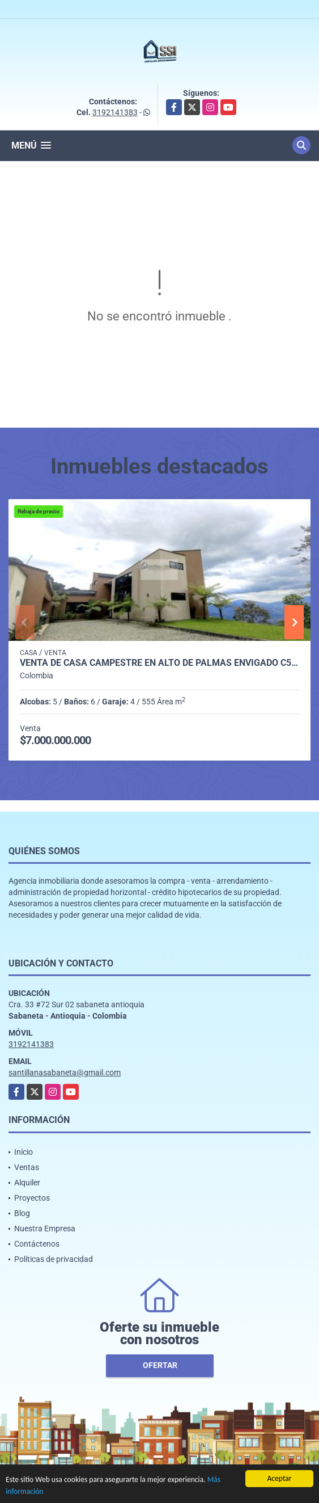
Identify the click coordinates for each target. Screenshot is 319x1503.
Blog (22, 1213)
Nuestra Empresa (44, 1228)
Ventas (26, 1167)
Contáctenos (36, 1243)
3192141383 (115, 112)
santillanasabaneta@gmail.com (64, 1072)
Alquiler (27, 1182)
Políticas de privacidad (53, 1259)
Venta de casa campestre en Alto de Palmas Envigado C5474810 (159, 663)
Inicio (23, 1151)
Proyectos (32, 1197)
